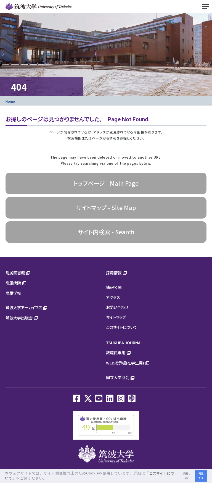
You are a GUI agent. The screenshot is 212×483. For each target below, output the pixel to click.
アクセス (113, 297)
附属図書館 (15, 272)
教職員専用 (115, 352)
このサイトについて (121, 327)
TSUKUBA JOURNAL (124, 342)
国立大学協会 (117, 377)
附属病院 (13, 283)
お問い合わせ (117, 307)
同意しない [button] (187, 475)
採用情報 (113, 272)
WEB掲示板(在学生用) (125, 363)
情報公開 (113, 287)
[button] (49, 478)
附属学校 (13, 293)
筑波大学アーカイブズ (24, 307)
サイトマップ (116, 317)
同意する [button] (200, 475)
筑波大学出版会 (19, 318)
